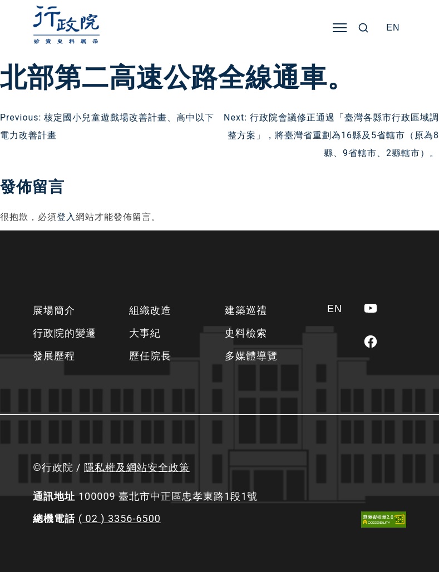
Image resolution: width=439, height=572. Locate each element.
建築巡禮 (246, 310)
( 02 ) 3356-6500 (119, 518)
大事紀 (145, 333)
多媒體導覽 (251, 356)
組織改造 (150, 310)
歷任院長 (150, 356)
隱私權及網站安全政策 (137, 467)
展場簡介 (54, 310)
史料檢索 (246, 333)
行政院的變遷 (64, 333)
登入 (66, 217)
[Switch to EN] (393, 28)
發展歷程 (54, 356)
